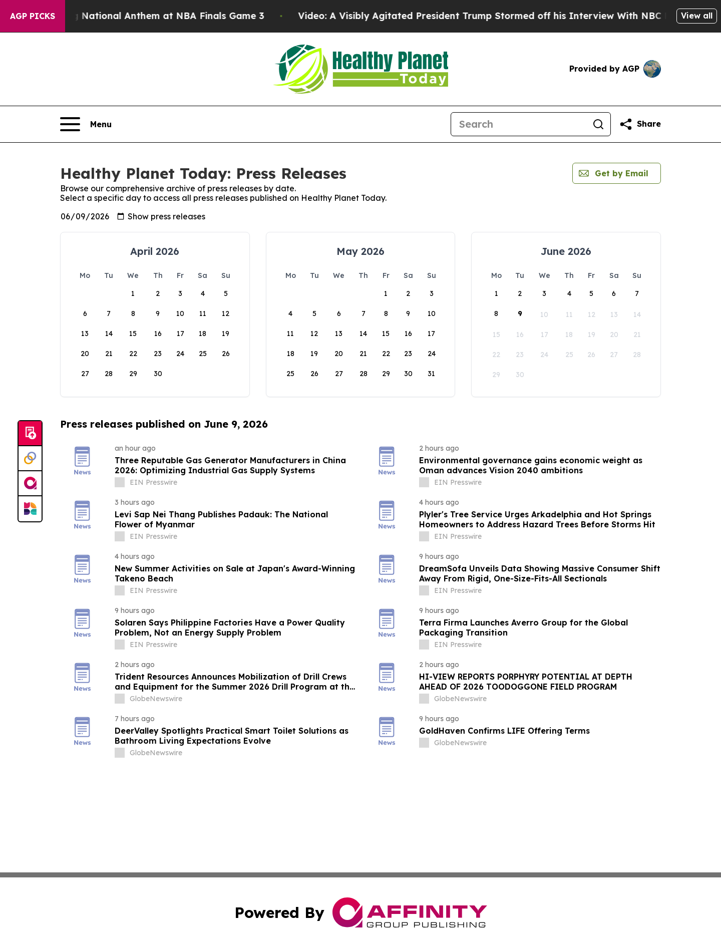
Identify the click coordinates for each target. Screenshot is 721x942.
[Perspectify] (30, 458)
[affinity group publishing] (30, 483)
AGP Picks (32, 16)
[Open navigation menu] (86, 124)
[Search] (518, 124)
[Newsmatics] (30, 508)
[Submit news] (30, 433)
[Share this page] (640, 124)
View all (696, 16)
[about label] (120, 482)
